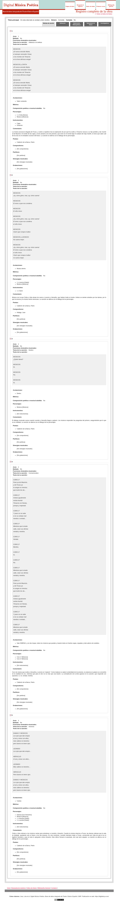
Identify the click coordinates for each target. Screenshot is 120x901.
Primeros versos (100, 6)
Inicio (8, 888)
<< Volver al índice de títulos (103, 14)
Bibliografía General (44, 888)
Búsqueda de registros (80, 5)
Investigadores (105, 23)
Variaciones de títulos (91, 24)
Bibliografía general (111, 5)
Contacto (54, 888)
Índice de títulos (90, 6)
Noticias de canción (48, 23)
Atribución (63, 23)
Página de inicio (70, 6)
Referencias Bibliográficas (77, 24)
